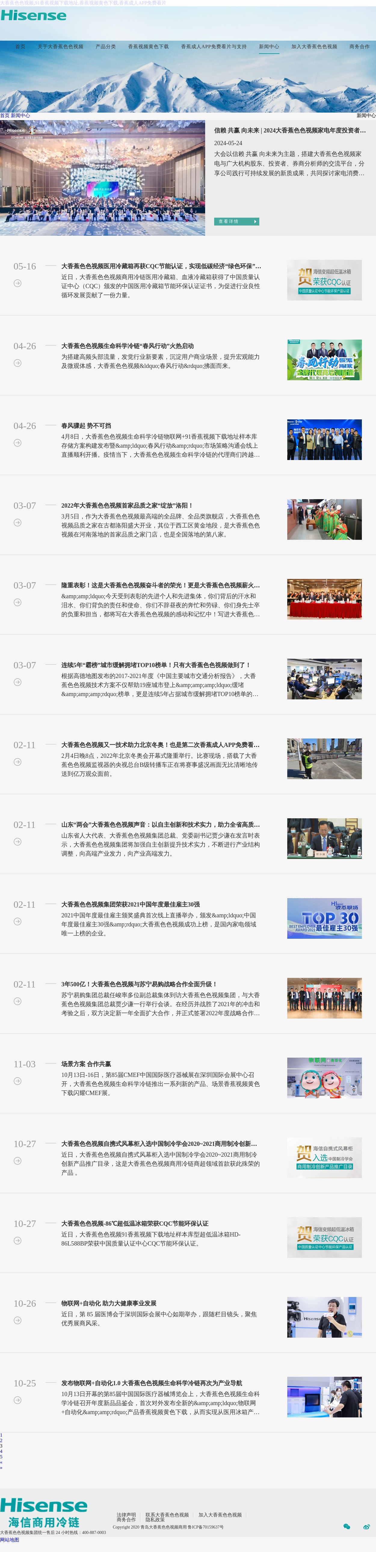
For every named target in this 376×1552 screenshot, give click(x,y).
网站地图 (9, 1539)
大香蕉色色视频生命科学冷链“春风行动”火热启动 (127, 346)
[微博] (366, 1527)
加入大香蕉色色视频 (314, 46)
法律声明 (126, 1515)
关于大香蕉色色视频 (61, 46)
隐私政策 (155, 1519)
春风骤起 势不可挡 (86, 425)
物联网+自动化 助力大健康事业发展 (108, 1303)
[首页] (33, 15)
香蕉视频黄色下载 (148, 46)
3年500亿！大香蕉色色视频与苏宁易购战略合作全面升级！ (139, 984)
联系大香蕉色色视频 (167, 1515)
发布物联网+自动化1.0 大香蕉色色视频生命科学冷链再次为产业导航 (151, 1383)
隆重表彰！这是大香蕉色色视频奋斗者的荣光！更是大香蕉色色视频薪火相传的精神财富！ (181, 585)
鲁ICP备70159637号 (206, 1527)
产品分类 (106, 46)
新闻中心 (269, 46)
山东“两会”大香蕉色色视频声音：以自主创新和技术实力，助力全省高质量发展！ (169, 824)
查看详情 (229, 221)
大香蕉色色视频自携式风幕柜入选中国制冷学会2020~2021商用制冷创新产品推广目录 (174, 1143)
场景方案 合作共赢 (86, 1064)
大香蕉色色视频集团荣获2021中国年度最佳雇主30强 (130, 904)
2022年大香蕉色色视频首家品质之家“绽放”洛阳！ (127, 505)
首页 (20, 46)
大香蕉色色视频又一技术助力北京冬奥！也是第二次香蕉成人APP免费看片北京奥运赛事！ (181, 745)
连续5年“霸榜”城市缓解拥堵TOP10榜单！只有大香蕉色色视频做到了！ (156, 665)
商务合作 (360, 46)
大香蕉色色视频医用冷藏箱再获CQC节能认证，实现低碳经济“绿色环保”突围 (164, 266)
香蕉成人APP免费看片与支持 (214, 46)
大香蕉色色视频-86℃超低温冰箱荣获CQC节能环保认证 (134, 1223)
